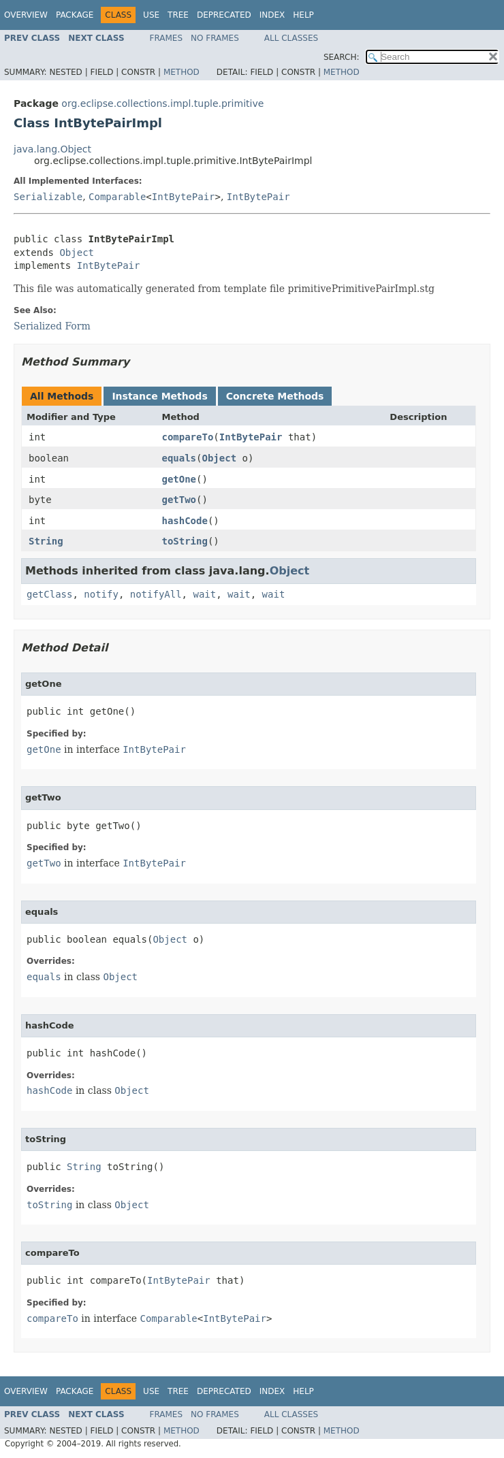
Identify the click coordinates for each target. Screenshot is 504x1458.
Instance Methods (159, 396)
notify (101, 594)
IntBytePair (183, 196)
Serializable (48, 196)
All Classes (291, 38)
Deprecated (224, 15)
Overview (26, 15)
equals (178, 458)
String (46, 541)
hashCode (184, 520)
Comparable (117, 196)
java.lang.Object (52, 149)
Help (303, 15)
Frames (166, 38)
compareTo (187, 437)
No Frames (215, 38)
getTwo (178, 499)
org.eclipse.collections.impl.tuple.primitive (162, 103)
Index (272, 15)
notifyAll (156, 594)
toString (184, 541)
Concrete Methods (275, 396)
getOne (178, 479)
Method (181, 72)
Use (151, 15)
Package (74, 15)
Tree (178, 15)
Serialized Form (52, 326)
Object (76, 252)
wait (204, 594)
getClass (49, 594)
